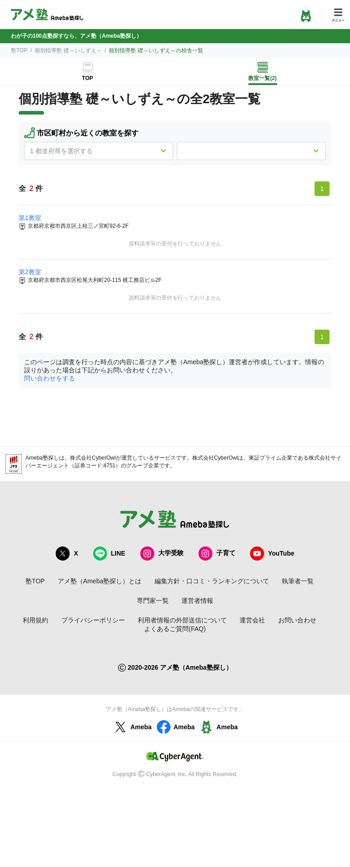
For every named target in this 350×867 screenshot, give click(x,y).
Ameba (132, 727)
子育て (216, 553)
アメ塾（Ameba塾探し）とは (99, 581)
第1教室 (30, 217)
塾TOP (19, 50)
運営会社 (252, 620)
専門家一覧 (153, 600)
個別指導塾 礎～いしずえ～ (68, 50)
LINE (109, 553)
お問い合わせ (297, 620)
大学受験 (162, 553)
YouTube (272, 553)
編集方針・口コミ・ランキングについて (212, 581)
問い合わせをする (49, 378)
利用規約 (35, 620)
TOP (87, 78)
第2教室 (30, 272)
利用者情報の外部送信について (182, 620)
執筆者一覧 (298, 581)
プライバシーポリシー (93, 620)
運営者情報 (197, 600)
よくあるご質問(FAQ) (174, 628)
